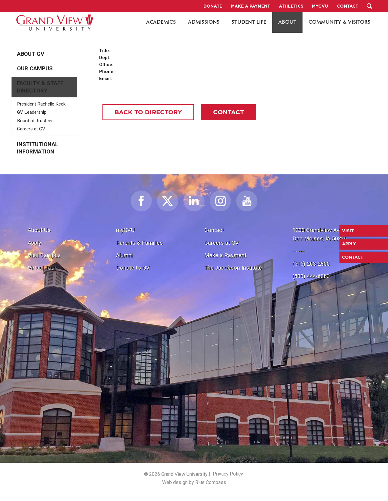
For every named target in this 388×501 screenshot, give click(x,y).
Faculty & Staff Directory (40, 87)
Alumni (124, 255)
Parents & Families (139, 243)
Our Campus (35, 68)
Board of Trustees (35, 120)
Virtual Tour (42, 267)
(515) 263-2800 (311, 264)
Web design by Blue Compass (194, 482)
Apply (34, 243)
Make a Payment (225, 255)
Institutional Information (37, 148)
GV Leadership (31, 112)
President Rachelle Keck (41, 104)
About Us (39, 230)
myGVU (125, 230)
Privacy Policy (228, 474)
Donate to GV (133, 267)
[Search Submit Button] (369, 6)
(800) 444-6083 (311, 276)
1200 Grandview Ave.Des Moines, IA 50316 (320, 234)
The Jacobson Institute (233, 267)
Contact (214, 230)
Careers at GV (31, 129)
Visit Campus (44, 255)
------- (299, 251)
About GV (30, 54)
